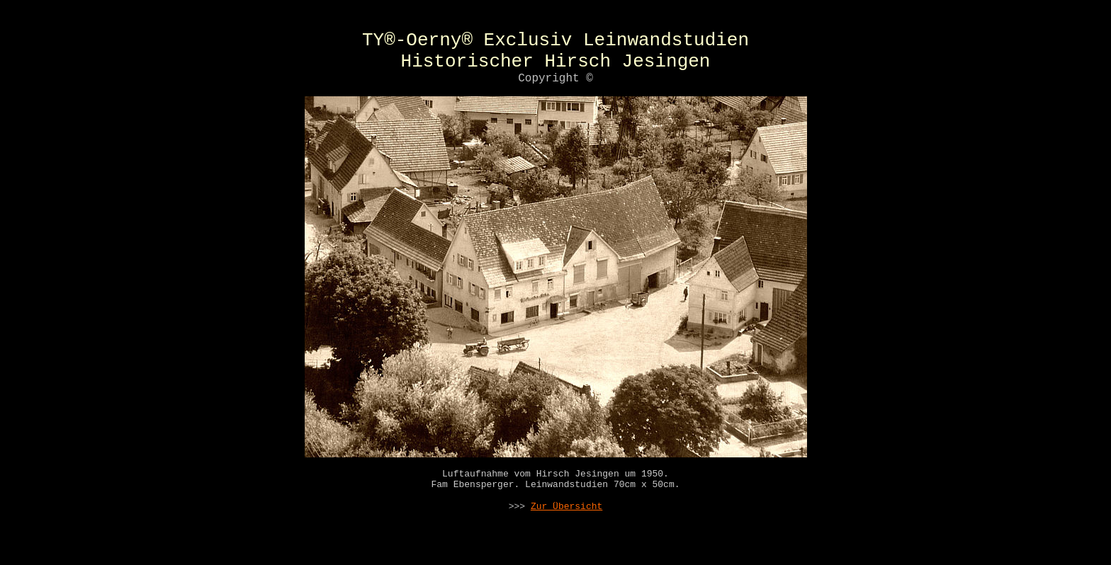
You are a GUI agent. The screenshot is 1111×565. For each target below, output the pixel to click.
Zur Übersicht (566, 523)
